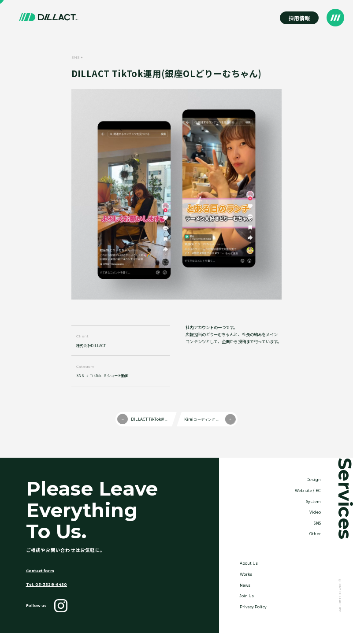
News (245, 585)
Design (313, 479)
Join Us (247, 596)
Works (246, 574)
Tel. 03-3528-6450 (46, 584)
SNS (80, 375)
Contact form (40, 571)
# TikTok (93, 375)
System (313, 501)
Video (314, 512)
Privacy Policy (253, 607)
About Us (249, 563)
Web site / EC (308, 490)
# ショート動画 (116, 375)
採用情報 (299, 18)
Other (314, 534)
